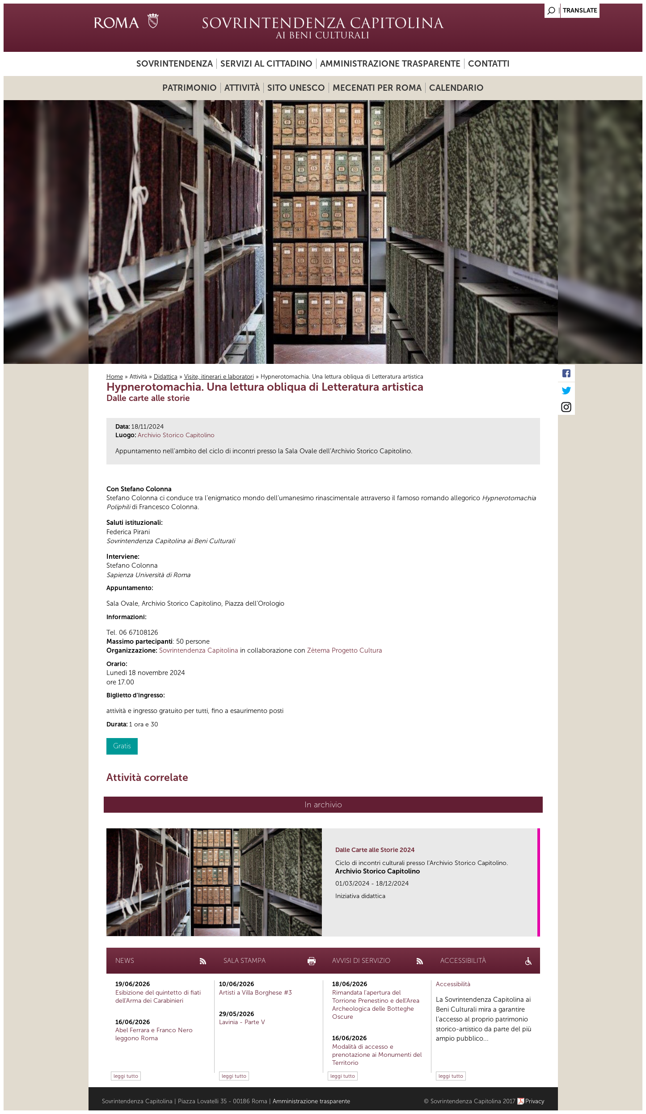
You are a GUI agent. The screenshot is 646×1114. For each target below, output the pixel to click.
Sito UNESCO (296, 88)
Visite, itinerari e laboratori (219, 376)
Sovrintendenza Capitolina (198, 650)
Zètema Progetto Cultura (344, 650)
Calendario (456, 88)
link (533, 927)
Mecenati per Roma (377, 88)
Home (114, 376)
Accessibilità (453, 984)
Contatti (489, 64)
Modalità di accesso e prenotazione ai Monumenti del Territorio (377, 1055)
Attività (242, 88)
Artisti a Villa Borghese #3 (255, 992)
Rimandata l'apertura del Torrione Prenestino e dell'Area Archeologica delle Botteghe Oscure (375, 1005)
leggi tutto (126, 1076)
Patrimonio (189, 88)
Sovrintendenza (174, 64)
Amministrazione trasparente (390, 64)
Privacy (535, 1101)
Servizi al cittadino (266, 64)
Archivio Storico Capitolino (176, 435)
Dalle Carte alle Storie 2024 (375, 850)
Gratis (122, 746)
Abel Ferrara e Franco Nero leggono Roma (154, 1034)
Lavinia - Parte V (242, 1022)
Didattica (165, 376)
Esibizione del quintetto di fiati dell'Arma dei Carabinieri (158, 996)
